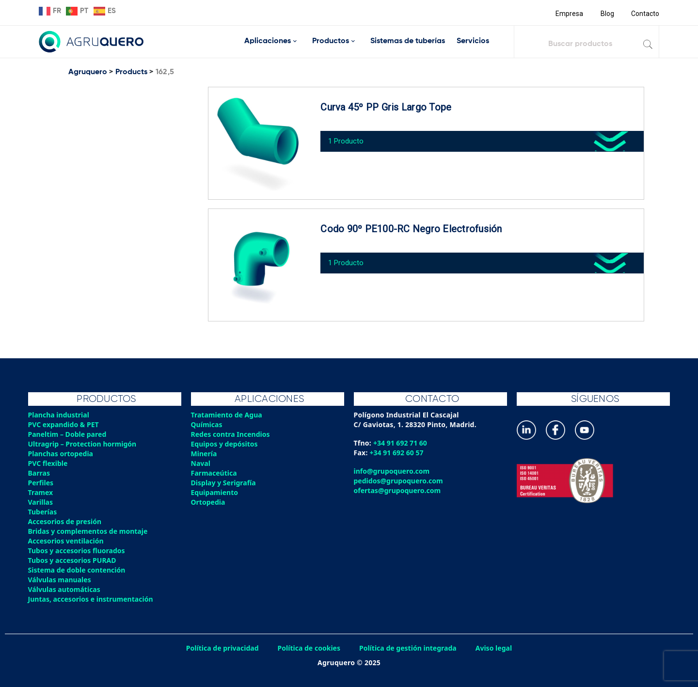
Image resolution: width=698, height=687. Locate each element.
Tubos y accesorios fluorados (78, 550)
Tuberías (43, 511)
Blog (606, 13)
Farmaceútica (214, 473)
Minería (204, 453)
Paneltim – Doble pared (68, 434)
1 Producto (349, 137)
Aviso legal (498, 648)
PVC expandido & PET (64, 424)
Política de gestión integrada (409, 648)
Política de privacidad (219, 648)
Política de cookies (307, 648)
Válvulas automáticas (65, 589)
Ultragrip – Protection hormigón (84, 443)
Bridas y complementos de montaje (89, 531)
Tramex (41, 492)
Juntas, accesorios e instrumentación (92, 599)
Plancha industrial (60, 414)
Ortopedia (208, 502)
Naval (201, 463)
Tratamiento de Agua (228, 414)
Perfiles (41, 482)
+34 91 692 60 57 (398, 452)
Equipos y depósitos (225, 443)
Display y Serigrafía (224, 482)
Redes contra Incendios (231, 434)
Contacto (644, 13)
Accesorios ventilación (67, 540)
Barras (39, 473)
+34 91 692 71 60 (401, 442)
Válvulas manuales (60, 579)
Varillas (41, 502)
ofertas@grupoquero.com (399, 490)
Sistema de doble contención (78, 570)
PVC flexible (48, 463)
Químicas (207, 424)
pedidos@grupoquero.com (399, 480)
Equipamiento (215, 492)
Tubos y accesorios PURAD (73, 560)
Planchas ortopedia (61, 453)
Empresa (568, 13)
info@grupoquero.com (393, 471)
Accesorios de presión (66, 521)
